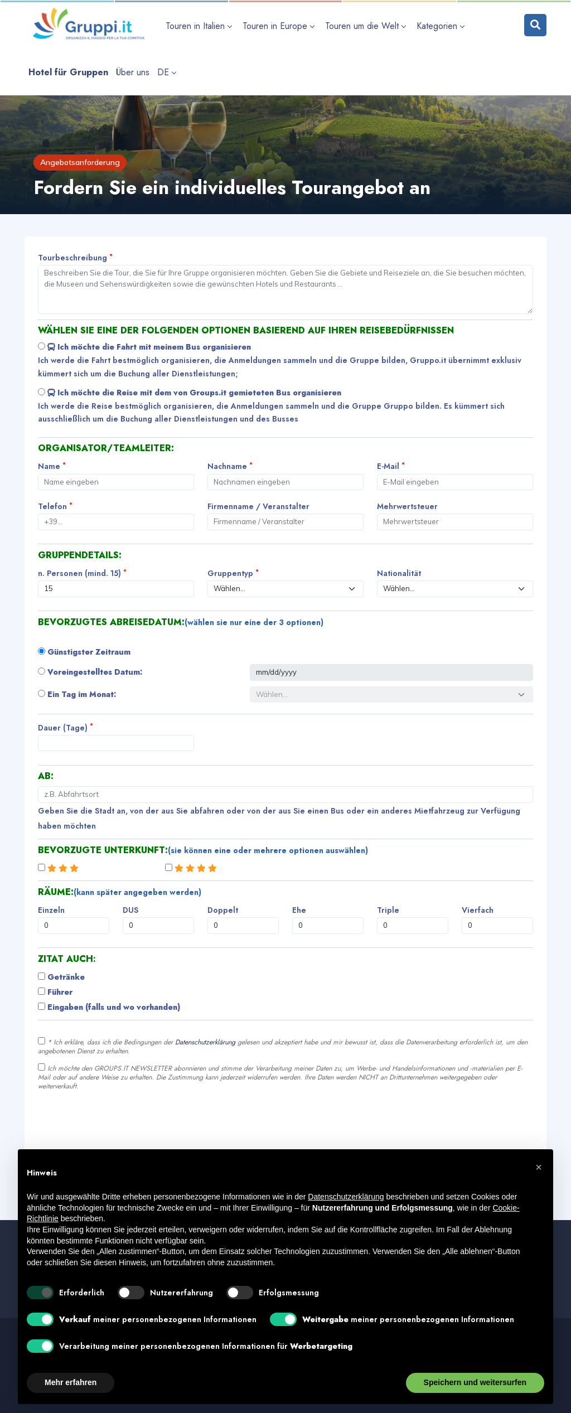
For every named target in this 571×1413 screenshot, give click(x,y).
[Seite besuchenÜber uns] (132, 72)
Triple (388, 910)
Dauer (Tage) (65, 727)
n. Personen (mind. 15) (82, 573)
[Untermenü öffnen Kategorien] (442, 26)
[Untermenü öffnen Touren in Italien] (200, 26)
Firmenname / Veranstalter (258, 506)
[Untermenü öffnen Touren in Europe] (280, 26)
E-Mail (391, 466)
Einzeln (51, 910)
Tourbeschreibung (75, 257)
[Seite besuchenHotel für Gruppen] (68, 72)
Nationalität (399, 573)
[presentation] (122, 1123)
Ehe (299, 910)
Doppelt (222, 910)
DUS (130, 910)
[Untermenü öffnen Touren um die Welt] (367, 26)
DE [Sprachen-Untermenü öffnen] (166, 72)
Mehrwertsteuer (407, 506)
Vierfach (477, 910)
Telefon (55, 506)
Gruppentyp (233, 573)
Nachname (230, 466)
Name (52, 466)
